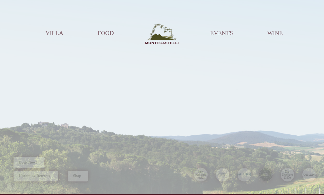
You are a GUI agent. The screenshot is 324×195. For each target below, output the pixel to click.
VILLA (54, 33)
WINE (275, 33)
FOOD (106, 33)
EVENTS (221, 33)
